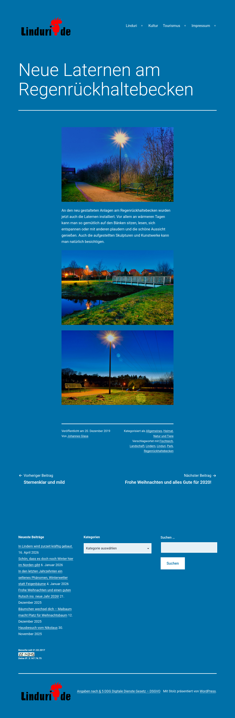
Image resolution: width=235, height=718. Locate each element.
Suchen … (168, 537)
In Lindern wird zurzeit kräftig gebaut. (45, 546)
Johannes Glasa (77, 436)
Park (170, 446)
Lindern (151, 446)
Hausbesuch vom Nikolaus (38, 628)
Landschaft (137, 446)
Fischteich (166, 441)
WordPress (208, 691)
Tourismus (171, 25)
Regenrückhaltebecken (158, 451)
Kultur (153, 25)
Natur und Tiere (163, 436)
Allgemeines (154, 431)
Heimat (168, 431)
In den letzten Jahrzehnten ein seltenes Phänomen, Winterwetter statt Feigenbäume (43, 577)
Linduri (131, 25)
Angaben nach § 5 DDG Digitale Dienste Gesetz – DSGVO (118, 691)
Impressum (201, 25)
